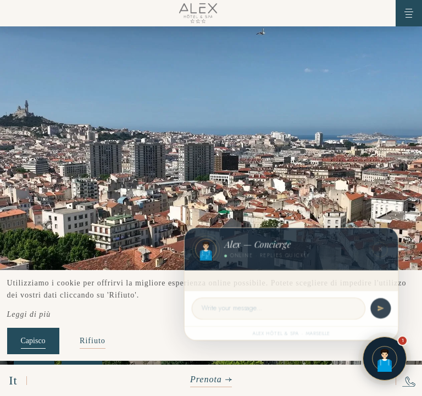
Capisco (33, 341)
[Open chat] (385, 359)
